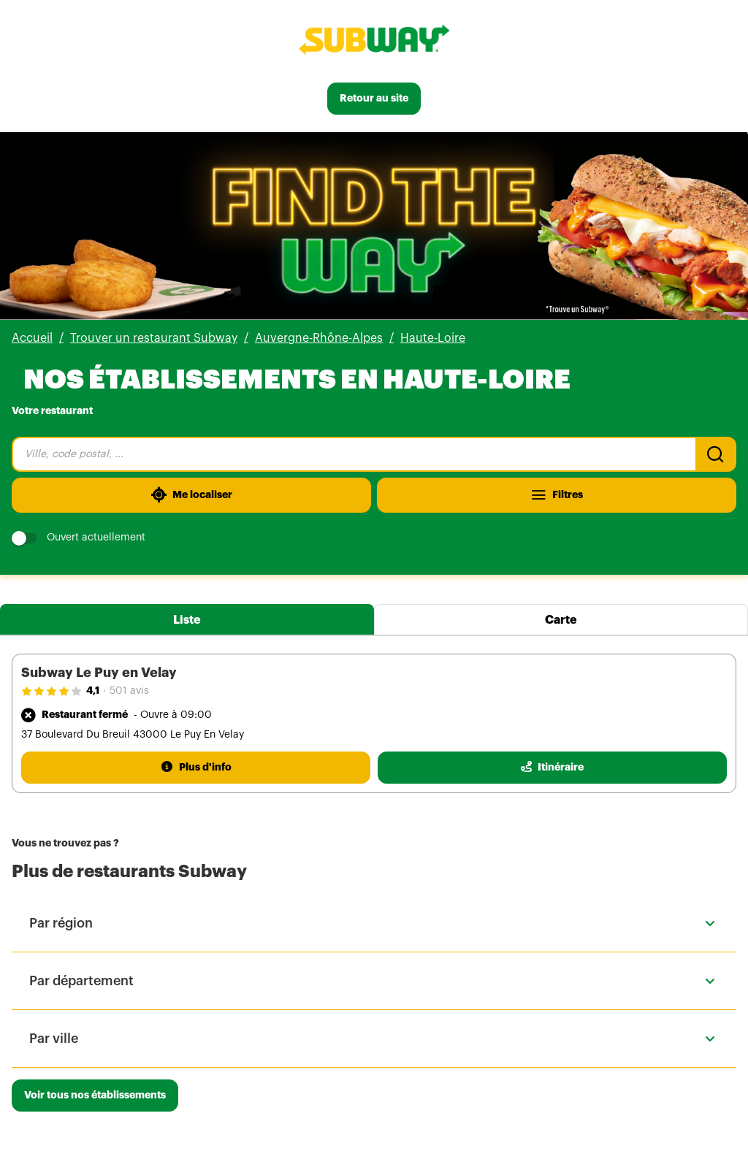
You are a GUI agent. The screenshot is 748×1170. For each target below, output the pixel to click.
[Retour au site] (374, 99)
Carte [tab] (561, 620)
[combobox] (353, 454)
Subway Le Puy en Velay (99, 672)
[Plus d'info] (195, 768)
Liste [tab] (187, 620)
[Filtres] (556, 495)
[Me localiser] (191, 495)
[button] (374, 923)
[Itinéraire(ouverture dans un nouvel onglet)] (552, 768)
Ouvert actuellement (78, 537)
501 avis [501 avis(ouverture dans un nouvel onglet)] (129, 691)
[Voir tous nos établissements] (95, 1095)
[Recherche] (715, 454)
